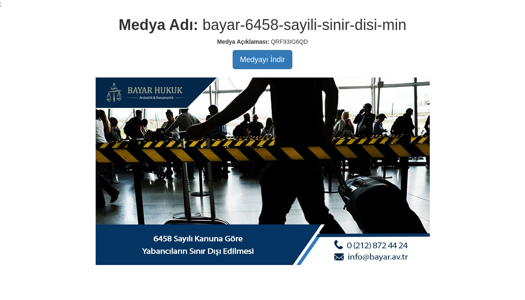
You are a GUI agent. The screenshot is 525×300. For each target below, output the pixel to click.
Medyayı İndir (262, 59)
